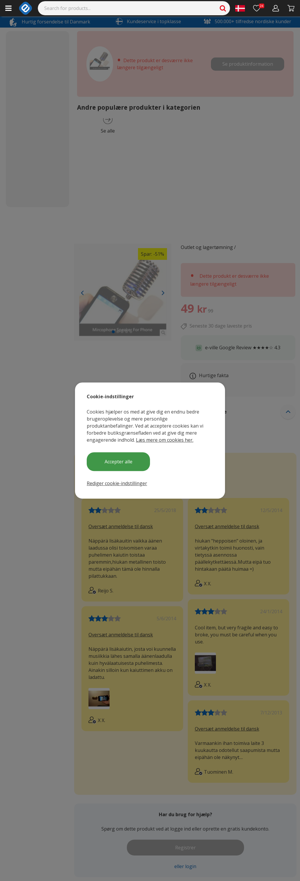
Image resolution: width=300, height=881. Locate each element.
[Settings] (240, 8)
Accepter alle (118, 461)
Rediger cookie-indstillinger (117, 483)
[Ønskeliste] (258, 8)
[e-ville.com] (25, 8)
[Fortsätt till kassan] (291, 8)
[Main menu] (8, 8)
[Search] (134, 8)
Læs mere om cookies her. (164, 440)
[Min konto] (276, 8)
